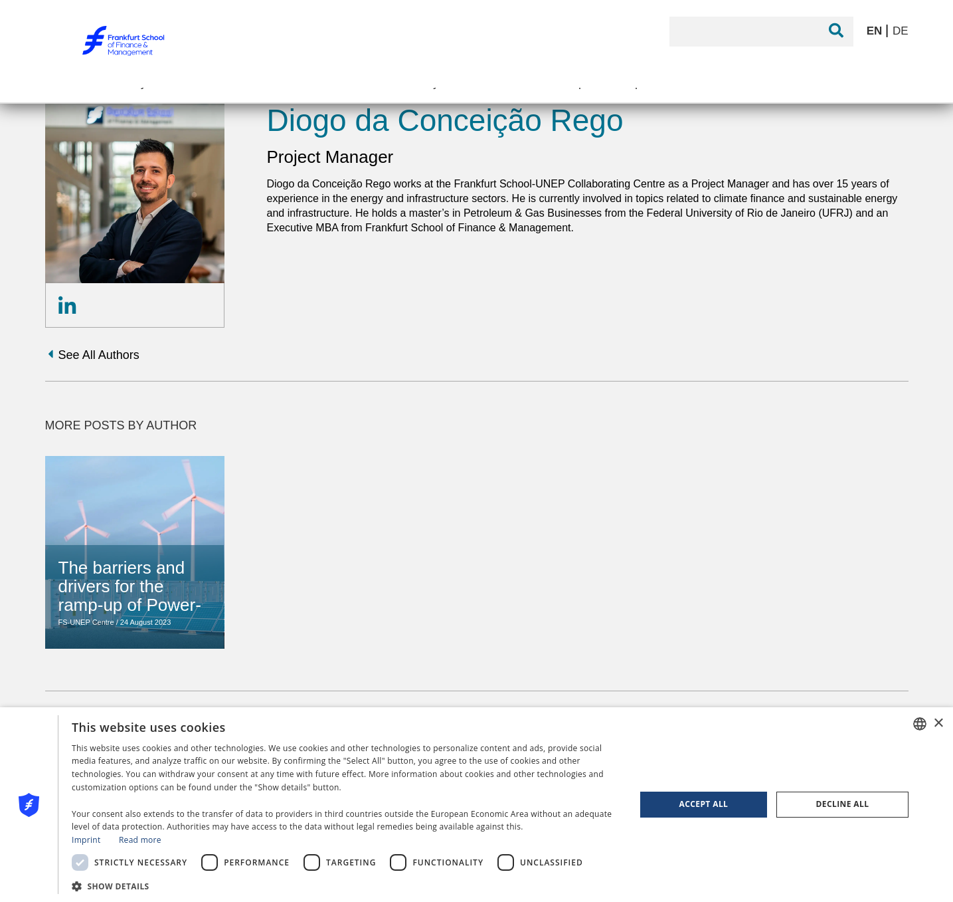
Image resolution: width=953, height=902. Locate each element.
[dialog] (476, 804)
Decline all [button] (842, 804)
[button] (345, 885)
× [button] (938, 724)
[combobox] (919, 724)
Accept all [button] (704, 804)
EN (876, 31)
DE (901, 31)
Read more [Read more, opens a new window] (140, 840)
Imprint (86, 840)
